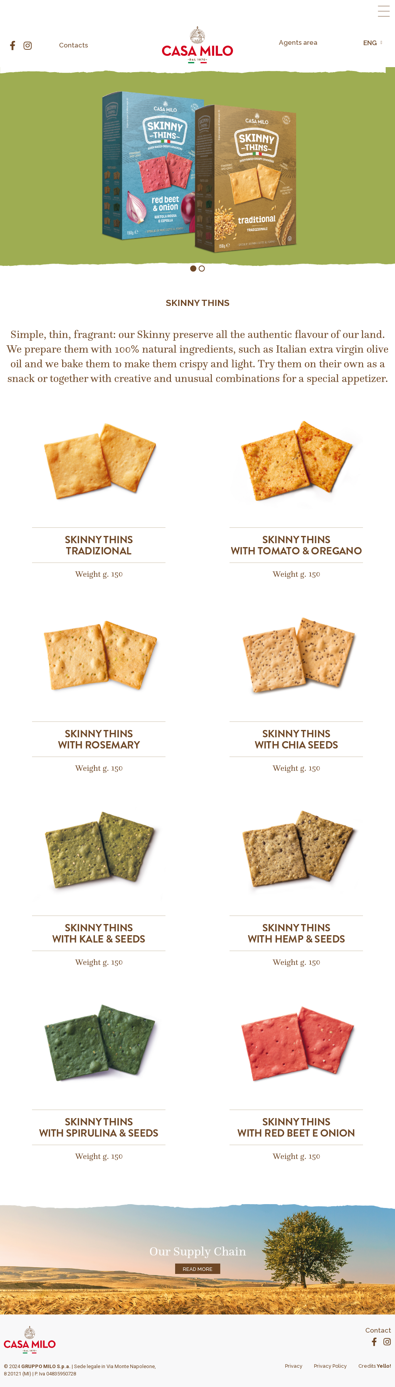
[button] (384, 11)
